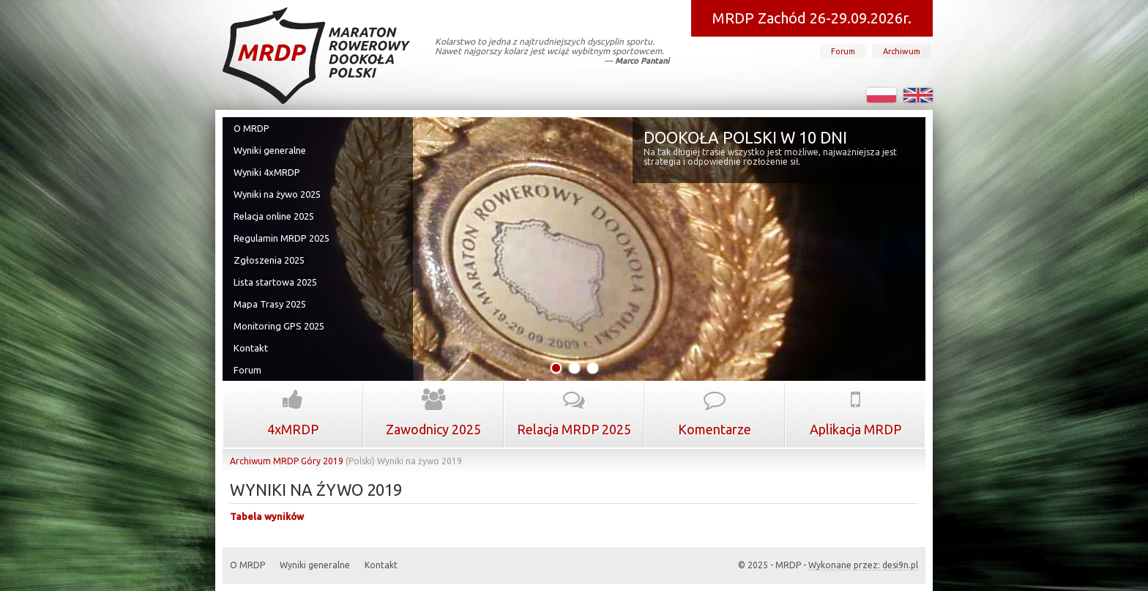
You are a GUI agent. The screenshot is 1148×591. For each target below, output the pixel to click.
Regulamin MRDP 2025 (281, 238)
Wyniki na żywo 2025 (277, 194)
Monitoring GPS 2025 (279, 326)
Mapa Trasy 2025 (270, 304)
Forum (843, 51)
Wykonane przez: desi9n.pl (863, 565)
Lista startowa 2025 (275, 282)
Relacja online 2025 (274, 216)
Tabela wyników (267, 516)
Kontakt (251, 348)
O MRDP (251, 128)
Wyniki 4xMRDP (267, 172)
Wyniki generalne (270, 150)
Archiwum (901, 51)
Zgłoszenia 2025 (269, 260)
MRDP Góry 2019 (308, 461)
